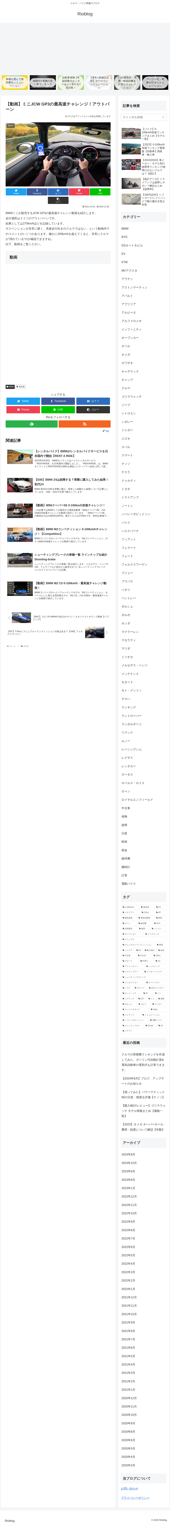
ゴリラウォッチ (131, 396)
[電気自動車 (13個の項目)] (145, 918)
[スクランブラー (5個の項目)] (131, 972)
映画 (124, 842)
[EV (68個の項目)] (160, 907)
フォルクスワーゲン (134, 564)
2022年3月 (128, 1272)
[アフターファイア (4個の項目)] (154, 972)
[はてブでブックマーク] (49, 192)
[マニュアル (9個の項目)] (143, 939)
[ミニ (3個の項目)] (151, 999)
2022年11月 (129, 1205)
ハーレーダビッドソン (135, 514)
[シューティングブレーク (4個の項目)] (143, 977)
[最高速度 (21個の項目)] (128, 918)
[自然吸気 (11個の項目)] (129, 929)
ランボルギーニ (131, 724)
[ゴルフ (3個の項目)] (143, 1004)
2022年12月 (129, 1196)
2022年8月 (128, 1230)
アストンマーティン (134, 287)
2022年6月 (128, 1247)
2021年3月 (128, 1373)
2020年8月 (128, 1431)
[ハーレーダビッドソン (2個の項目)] (134, 1020)
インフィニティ (131, 329)
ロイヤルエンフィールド (137, 800)
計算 (124, 875)
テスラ (125, 472)
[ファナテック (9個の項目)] (155, 934)
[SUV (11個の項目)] (159, 923)
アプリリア (128, 304)
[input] (143, 117)
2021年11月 (129, 1306)
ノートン (127, 506)
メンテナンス (130, 674)
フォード (127, 556)
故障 (124, 825)
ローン (125, 791)
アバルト (127, 296)
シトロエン (128, 413)
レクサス (127, 758)
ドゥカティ (128, 480)
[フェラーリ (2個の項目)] (130, 1015)
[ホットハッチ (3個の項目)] (131, 993)
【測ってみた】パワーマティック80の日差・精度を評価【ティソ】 (143, 1095)
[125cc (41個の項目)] (147, 912)
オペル (125, 346)
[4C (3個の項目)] (147, 993)
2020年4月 (128, 1457)
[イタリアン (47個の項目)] (130, 912)
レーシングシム (131, 749)
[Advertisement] (85, 48)
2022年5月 (128, 1255)
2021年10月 (129, 1314)
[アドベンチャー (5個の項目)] (132, 966)
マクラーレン (130, 632)
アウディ (127, 279)
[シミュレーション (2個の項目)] (153, 1015)
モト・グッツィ (131, 690)
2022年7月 (128, 1238)
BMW (10, 378)
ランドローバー (131, 716)
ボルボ (125, 615)
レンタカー (128, 766)
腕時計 (125, 867)
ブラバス (127, 581)
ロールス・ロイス (133, 783)
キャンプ (127, 380)
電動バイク (128, 884)
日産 (124, 833)
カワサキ (127, 363)
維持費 (125, 858)
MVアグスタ (129, 270)
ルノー (125, 741)
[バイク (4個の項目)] (127, 988)
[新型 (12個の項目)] (160, 918)
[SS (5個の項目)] (160, 961)
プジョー (127, 573)
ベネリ (125, 590)
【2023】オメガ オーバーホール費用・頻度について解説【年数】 (143, 1127)
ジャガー (127, 430)
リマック (127, 732)
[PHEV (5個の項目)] (146, 961)
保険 (124, 816)
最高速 (20, 378)
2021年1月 (128, 1389)
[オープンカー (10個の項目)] (132, 934)
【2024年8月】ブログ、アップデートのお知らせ (142, 1081)
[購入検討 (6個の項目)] (149, 950)
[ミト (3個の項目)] (160, 993)
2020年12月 (129, 1398)
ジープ (125, 405)
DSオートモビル (132, 245)
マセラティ (128, 640)
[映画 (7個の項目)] (160, 945)
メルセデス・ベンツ (134, 665)
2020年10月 (129, 1415)
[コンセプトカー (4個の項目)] (132, 982)
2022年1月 (128, 1289)
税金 (124, 850)
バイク (125, 522)
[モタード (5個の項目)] (129, 961)
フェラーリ (128, 548)
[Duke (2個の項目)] (157, 1009)
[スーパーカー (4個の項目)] (155, 982)
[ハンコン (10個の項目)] (158, 929)
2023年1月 (128, 1188)
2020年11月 (129, 1406)
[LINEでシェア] (84, 192)
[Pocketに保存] (66, 192)
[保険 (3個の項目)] (161, 999)
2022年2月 (128, 1280)
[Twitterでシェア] (14, 192)
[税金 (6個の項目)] (161, 950)
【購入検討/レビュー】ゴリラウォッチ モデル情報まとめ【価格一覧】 (143, 1111)
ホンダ (125, 623)
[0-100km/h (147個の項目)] (130, 907)
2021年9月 (128, 1322)
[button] (101, 192)
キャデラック (130, 371)
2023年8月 (128, 1180)
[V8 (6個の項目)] (139, 950)
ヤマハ (125, 699)
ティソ (125, 464)
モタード (127, 682)
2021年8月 (128, 1331)
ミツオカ (127, 657)
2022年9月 (128, 1222)
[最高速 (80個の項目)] (147, 907)
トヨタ (125, 489)
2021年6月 (128, 1347)
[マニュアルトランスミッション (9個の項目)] (138, 945)
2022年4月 (128, 1264)
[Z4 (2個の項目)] (161, 1026)
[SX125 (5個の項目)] (144, 955)
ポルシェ (127, 606)
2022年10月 (129, 1213)
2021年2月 (128, 1381)
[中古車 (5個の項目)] (128, 955)
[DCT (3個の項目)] (141, 999)
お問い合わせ (129, 1488)
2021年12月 (129, 1297)
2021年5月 (128, 1356)
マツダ (125, 648)
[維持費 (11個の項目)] (144, 923)
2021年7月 (128, 1339)
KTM (124, 262)
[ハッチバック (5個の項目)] (155, 966)
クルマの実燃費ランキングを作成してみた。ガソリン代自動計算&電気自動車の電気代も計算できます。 (143, 1062)
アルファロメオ (131, 321)
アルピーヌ (128, 312)
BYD (124, 237)
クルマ (125, 388)
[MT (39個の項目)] (160, 912)
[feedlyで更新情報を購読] (31, 415)
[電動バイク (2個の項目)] (157, 1020)
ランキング (128, 707)
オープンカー (130, 338)
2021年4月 (128, 1364)
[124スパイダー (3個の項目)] (157, 988)
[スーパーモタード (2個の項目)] (135, 1009)
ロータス (127, 774)
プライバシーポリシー (135, 1498)
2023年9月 (128, 1171)
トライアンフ (130, 497)
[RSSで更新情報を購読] (85, 415)
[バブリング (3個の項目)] (128, 999)
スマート (127, 455)
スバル (125, 447)
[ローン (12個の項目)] (128, 923)
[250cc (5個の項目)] (159, 955)
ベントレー (128, 598)
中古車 (125, 808)
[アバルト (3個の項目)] (158, 1004)
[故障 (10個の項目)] (144, 929)
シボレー (127, 422)
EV (123, 254)
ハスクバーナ (130, 531)
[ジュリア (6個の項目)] (127, 950)
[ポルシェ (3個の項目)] (128, 1004)
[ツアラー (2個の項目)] (143, 1031)
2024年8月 (128, 1154)
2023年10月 (129, 1163)
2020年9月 (128, 1423)
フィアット (128, 539)
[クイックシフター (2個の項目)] (132, 1026)
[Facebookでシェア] (32, 192)
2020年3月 (128, 1465)
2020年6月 (128, 1440)
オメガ (125, 354)
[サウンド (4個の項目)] (140, 988)
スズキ (125, 438)
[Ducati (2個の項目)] (150, 1026)
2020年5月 (128, 1448)
